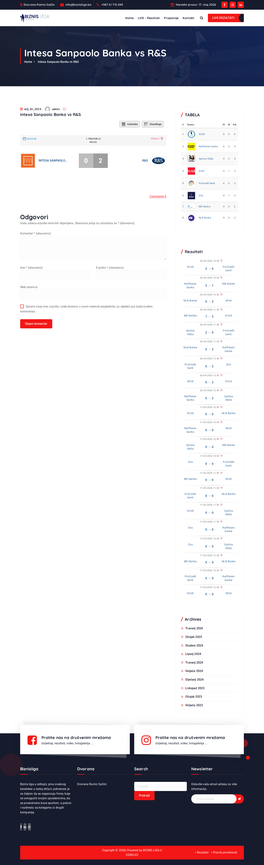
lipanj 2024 (193, 654)
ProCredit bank (207, 183)
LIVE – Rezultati (149, 18)
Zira (201, 195)
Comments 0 (158, 207)
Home (129, 18)
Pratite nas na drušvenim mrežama (76, 737)
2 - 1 (209, 285)
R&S (145, 171)
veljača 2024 (194, 671)
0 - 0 (209, 414)
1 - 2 (209, 316)
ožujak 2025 (193, 637)
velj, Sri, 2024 (30, 120)
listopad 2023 (194, 688)
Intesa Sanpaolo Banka (53, 171)
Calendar (129, 135)
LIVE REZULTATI (223, 18)
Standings (153, 135)
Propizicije (171, 18)
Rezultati (202, 852)
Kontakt (188, 18)
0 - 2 (209, 301)
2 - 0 (209, 269)
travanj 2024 (194, 662)
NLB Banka (205, 217)
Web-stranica (28, 298)
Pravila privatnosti (225, 852)
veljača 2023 (194, 705)
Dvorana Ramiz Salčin (39, 4)
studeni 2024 (194, 645)
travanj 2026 (194, 628)
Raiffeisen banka (208, 146)
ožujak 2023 (193, 696)
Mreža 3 (155, 149)
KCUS (202, 134)
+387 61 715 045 (112, 4)
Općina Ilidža (206, 158)
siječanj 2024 (194, 679)
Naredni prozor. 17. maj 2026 (196, 4)
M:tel (201, 171)
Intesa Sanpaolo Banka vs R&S (58, 62)
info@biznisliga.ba (78, 4)
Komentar (35, 244)
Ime (31, 278)
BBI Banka (204, 206)
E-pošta (110, 278)
